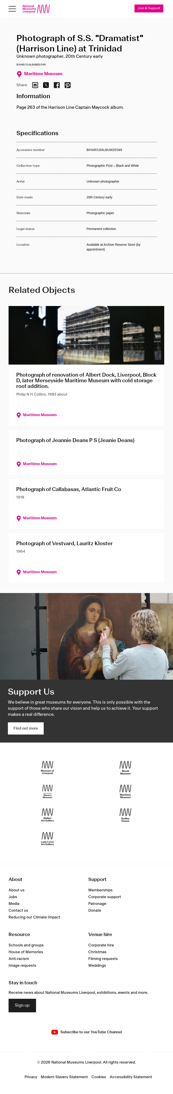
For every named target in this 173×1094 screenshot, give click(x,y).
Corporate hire (101, 945)
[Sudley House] (125, 815)
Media (14, 904)
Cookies (98, 1077)
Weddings (97, 966)
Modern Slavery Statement (64, 1077)
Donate (94, 911)
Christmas (97, 952)
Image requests (22, 966)
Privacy (31, 1077)
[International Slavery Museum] (47, 791)
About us (17, 890)
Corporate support (104, 897)
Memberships (100, 890)
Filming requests (103, 959)
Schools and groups (26, 945)
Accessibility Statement (131, 1077)
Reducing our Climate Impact (34, 918)
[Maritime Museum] (125, 791)
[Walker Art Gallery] (47, 815)
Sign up (22, 1005)
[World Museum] (125, 768)
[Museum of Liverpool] (47, 768)
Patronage (97, 904)
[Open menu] (12, 9)
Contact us (18, 911)
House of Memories (26, 952)
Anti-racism (19, 959)
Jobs (13, 897)
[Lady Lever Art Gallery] (47, 839)
